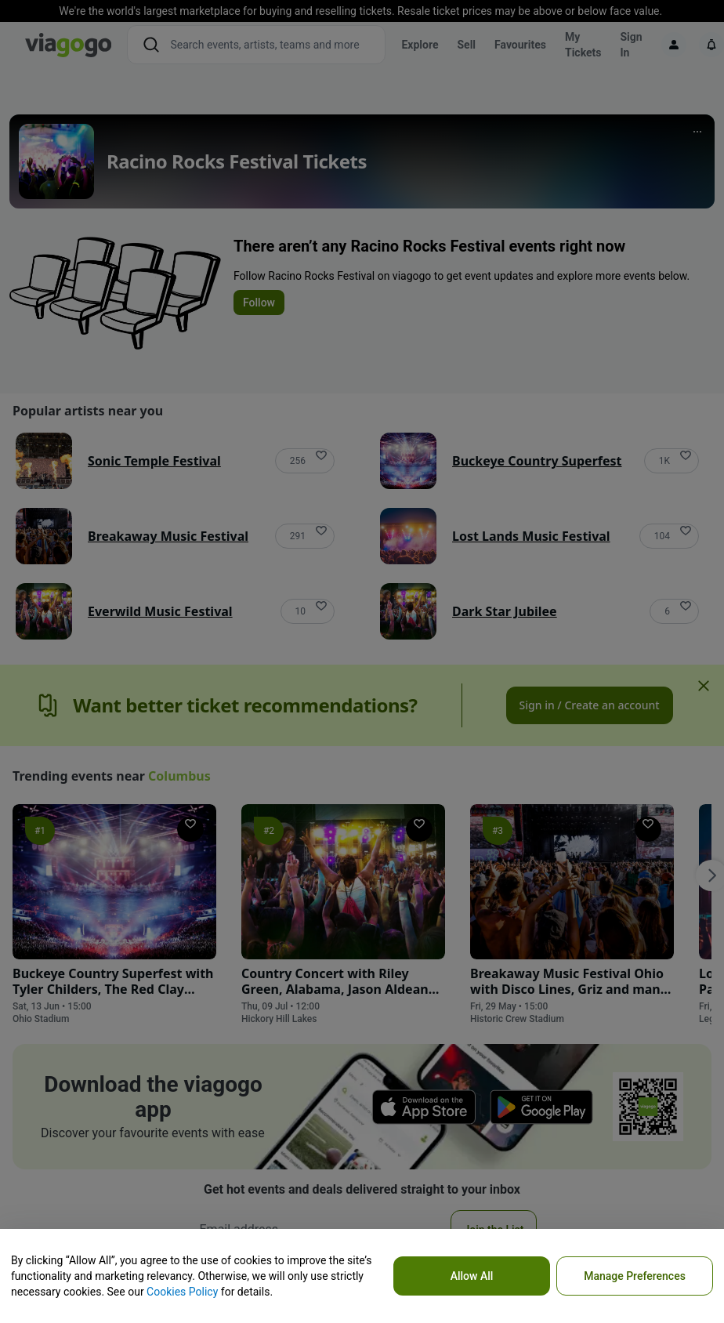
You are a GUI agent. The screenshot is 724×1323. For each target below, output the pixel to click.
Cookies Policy (182, 1291)
